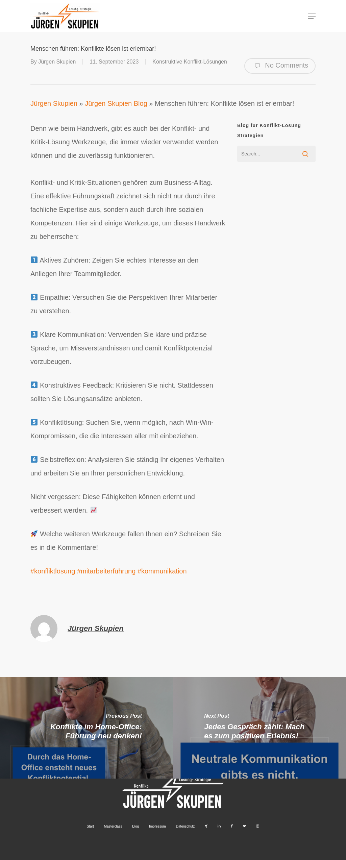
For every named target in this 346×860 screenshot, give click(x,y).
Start (90, 826)
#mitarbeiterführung (106, 571)
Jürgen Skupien (57, 62)
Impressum (157, 826)
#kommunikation (162, 571)
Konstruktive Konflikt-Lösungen (189, 62)
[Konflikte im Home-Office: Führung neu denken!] (86, 728)
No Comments (280, 66)
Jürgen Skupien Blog (116, 103)
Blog (135, 826)
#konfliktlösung (52, 571)
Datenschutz (185, 826)
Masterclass (113, 826)
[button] (312, 16)
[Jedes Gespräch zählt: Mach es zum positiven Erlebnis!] (259, 728)
